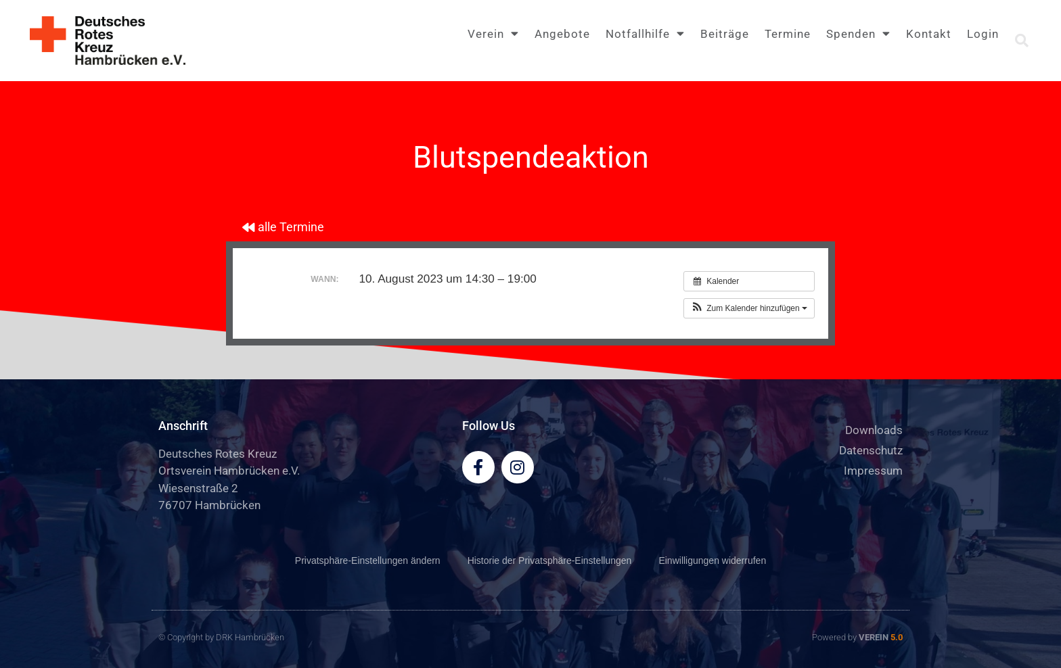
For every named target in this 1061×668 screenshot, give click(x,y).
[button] (1021, 40)
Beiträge (724, 34)
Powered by (857, 637)
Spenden (858, 33)
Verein (493, 33)
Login (983, 34)
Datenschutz (871, 450)
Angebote (562, 34)
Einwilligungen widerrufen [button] (712, 560)
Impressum (873, 470)
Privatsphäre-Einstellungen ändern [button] (368, 560)
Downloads (874, 430)
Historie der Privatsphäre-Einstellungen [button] (550, 560)
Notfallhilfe (645, 33)
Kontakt (928, 34)
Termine (788, 34)
